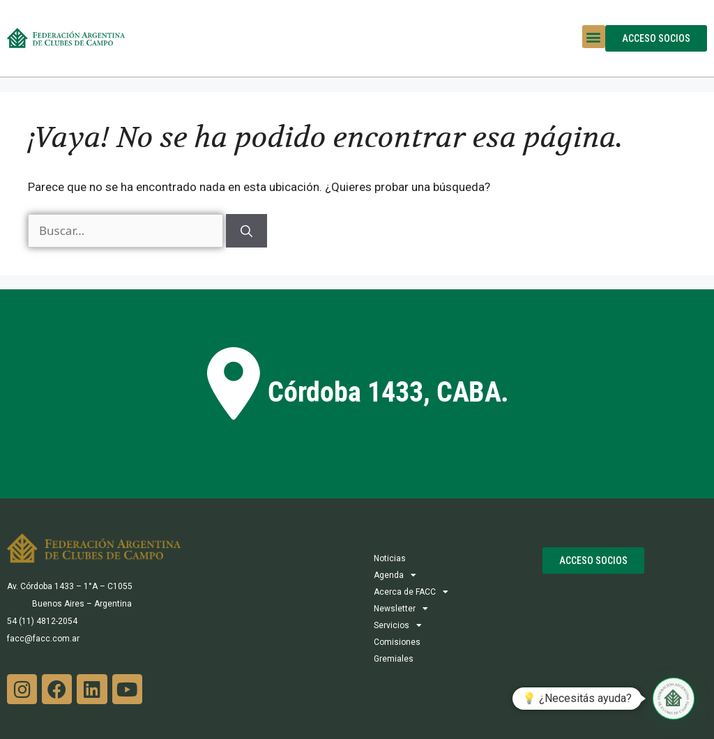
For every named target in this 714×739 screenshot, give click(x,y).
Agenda (395, 575)
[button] (593, 36)
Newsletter (401, 608)
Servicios (398, 625)
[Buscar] (246, 230)
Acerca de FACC (411, 592)
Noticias (390, 558)
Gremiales (393, 659)
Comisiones (397, 642)
